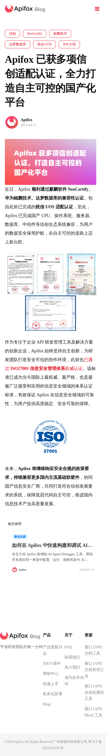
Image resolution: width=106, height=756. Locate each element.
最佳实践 (20, 536)
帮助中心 (50, 674)
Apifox (26, 119)
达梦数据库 (17, 44)
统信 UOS (44, 44)
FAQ (68, 647)
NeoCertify (34, 33)
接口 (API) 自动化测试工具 (94, 692)
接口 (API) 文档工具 (93, 650)
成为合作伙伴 (74, 680)
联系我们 (72, 657)
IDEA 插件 (52, 663)
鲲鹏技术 (60, 33)
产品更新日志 (52, 650)
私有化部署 (52, 694)
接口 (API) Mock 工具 (93, 712)
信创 (12, 33)
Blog (46, 704)
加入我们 (72, 667)
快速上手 (50, 684)
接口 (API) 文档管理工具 (94, 669)
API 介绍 (69, 44)
